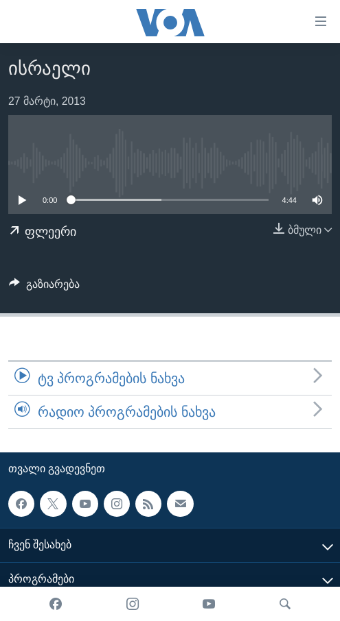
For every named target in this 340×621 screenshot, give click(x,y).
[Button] (44, 287)
